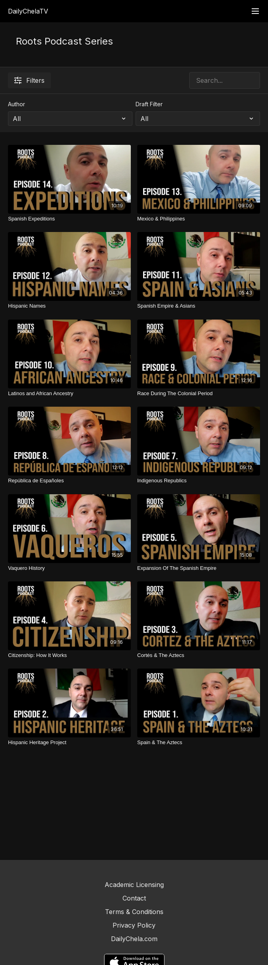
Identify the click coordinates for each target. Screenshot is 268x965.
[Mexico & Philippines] (198, 219)
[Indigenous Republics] (198, 481)
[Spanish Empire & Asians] (198, 306)
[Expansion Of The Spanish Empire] (198, 568)
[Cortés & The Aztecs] (198, 655)
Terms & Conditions (134, 912)
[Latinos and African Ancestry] (69, 394)
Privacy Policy (134, 925)
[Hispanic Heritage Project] (69, 743)
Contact (134, 898)
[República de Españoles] (69, 481)
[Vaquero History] (69, 568)
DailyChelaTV (28, 11)
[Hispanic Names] (69, 306)
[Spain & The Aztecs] (198, 743)
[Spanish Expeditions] (69, 219)
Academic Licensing (134, 885)
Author (16, 104)
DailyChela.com (134, 939)
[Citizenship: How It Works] (69, 655)
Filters (29, 80)
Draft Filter (149, 104)
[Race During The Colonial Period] (198, 394)
